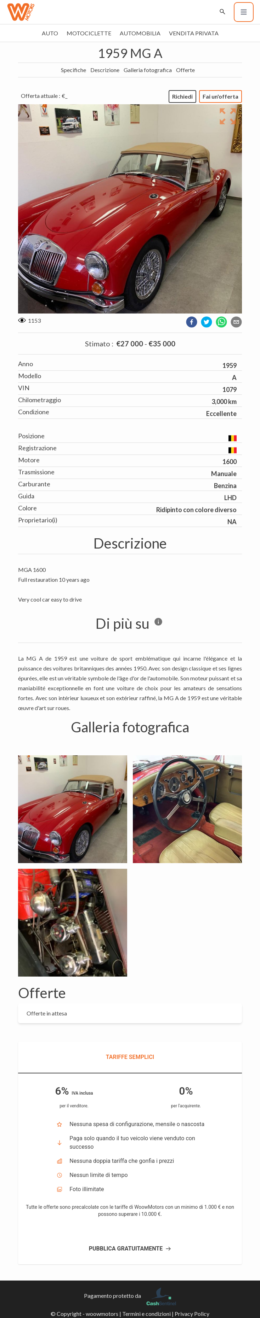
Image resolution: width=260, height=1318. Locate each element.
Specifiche (73, 69)
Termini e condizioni (146, 1313)
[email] (236, 322)
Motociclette (89, 33)
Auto (50, 33)
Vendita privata (194, 33)
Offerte (185, 69)
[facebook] (191, 322)
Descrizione (104, 69)
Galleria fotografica (148, 69)
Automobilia (140, 33)
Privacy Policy (192, 1313)
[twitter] (206, 322)
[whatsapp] (221, 322)
